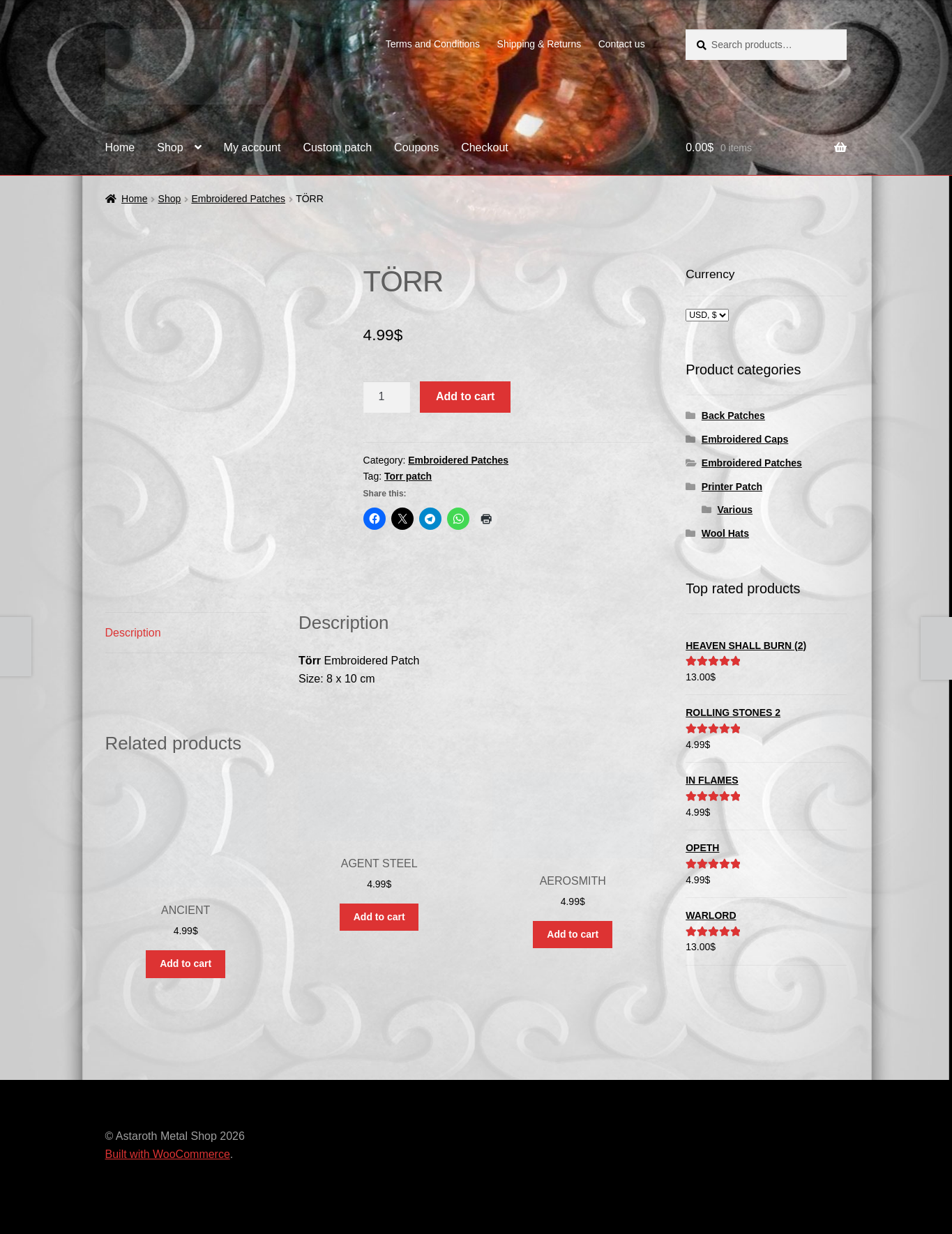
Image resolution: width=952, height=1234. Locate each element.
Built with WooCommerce (167, 1154)
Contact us (621, 43)
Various (735, 509)
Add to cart (465, 396)
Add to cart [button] (185, 963)
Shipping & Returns (539, 43)
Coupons (416, 147)
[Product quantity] (387, 397)
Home (120, 147)
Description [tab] (133, 633)
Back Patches (733, 415)
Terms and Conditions (433, 43)
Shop (170, 147)
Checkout (484, 147)
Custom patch (337, 147)
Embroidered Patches (238, 198)
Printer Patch (732, 486)
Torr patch (408, 476)
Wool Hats (725, 533)
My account (252, 147)
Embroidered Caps (745, 439)
